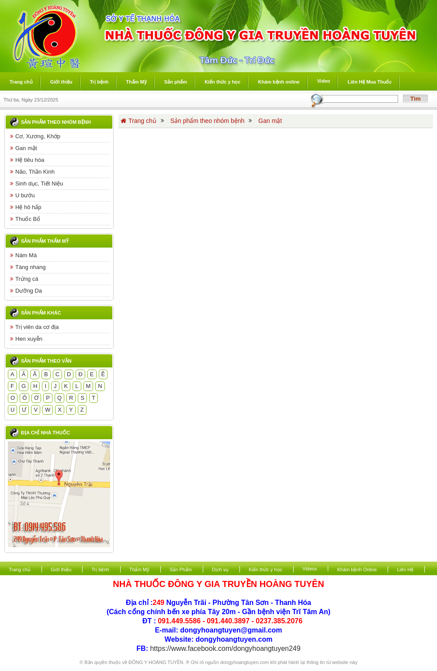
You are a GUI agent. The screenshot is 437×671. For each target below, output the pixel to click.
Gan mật (23, 148)
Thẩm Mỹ (139, 569)
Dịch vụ (220, 569)
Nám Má (23, 255)
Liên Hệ (405, 569)
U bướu (22, 195)
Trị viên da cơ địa (34, 327)
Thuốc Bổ (25, 219)
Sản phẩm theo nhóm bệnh (56, 122)
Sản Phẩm (181, 569)
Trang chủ (138, 120)
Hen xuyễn (26, 339)
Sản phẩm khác (41, 312)
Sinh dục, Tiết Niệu (36, 183)
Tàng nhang (27, 267)
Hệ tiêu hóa (27, 160)
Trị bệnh (100, 569)
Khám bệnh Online (357, 569)
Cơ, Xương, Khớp (35, 136)
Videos (309, 568)
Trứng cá (24, 279)
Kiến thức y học (265, 569)
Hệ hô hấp (26, 207)
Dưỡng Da (26, 290)
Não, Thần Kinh (32, 171)
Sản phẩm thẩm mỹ (45, 241)
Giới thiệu (61, 569)
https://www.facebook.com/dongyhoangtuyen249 (225, 648)
